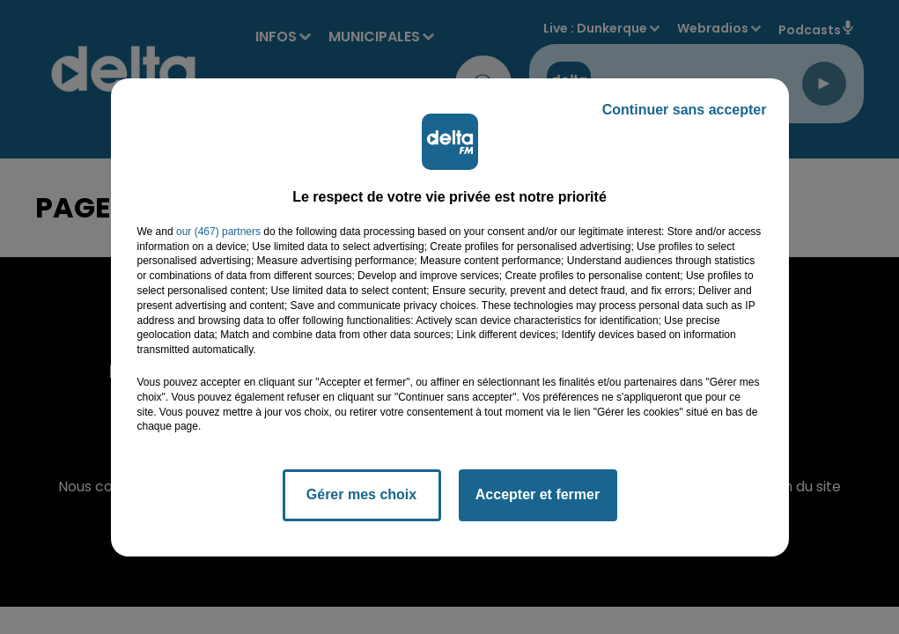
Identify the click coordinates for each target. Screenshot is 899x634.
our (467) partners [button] (218, 231)
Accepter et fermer (537, 494)
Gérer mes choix (361, 494)
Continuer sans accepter (684, 109)
